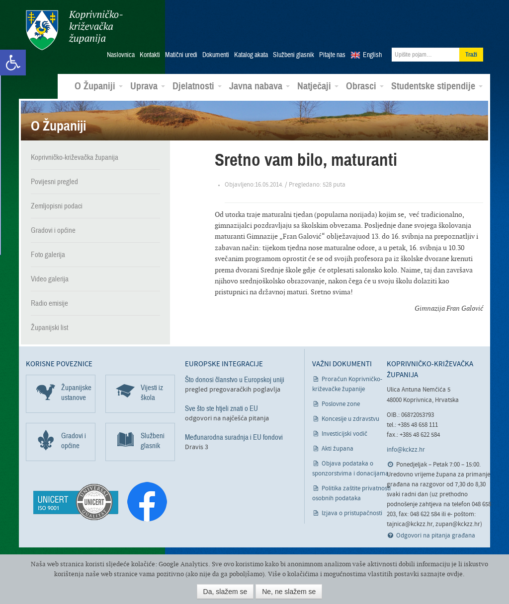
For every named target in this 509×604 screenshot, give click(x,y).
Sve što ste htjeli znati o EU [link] (221, 408)
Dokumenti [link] (215, 55)
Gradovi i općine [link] (53, 230)
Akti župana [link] (337, 449)
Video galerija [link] (50, 279)
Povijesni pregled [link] (54, 182)
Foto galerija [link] (48, 255)
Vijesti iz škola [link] (152, 393)
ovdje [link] (455, 574)
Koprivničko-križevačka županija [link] (74, 30)
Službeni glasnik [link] (293, 55)
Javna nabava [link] (259, 86)
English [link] (372, 55)
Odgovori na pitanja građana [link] (435, 536)
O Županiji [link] (99, 86)
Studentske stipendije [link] (437, 86)
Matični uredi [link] (181, 55)
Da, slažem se (225, 592)
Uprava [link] (147, 86)
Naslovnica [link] (121, 55)
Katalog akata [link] (251, 55)
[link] (13, 62)
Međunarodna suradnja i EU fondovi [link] (234, 437)
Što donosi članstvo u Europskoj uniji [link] (234, 380)
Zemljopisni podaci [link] (57, 206)
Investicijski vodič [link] (344, 434)
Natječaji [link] (318, 86)
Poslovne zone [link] (341, 404)
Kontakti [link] (150, 55)
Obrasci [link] (365, 86)
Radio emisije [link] (49, 303)
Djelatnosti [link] (197, 86)
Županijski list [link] (49, 328)
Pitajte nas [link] (332, 55)
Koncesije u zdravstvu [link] (350, 419)
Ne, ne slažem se (289, 592)
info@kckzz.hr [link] (406, 450)
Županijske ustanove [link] (76, 393)
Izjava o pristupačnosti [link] (352, 513)
